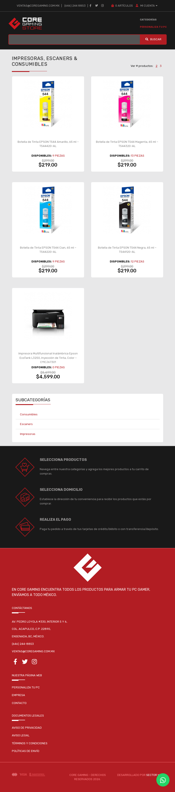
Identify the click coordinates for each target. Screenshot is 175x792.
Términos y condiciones (29, 743)
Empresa (18, 695)
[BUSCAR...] (74, 39)
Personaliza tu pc (26, 687)
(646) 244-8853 (23, 643)
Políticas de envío (25, 751)
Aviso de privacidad (27, 727)
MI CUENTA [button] (147, 5)
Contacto (19, 703)
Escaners (26, 424)
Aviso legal (20, 735)
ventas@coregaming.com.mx (38, 5)
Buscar (153, 39)
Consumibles (29, 414)
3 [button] (161, 66)
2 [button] (156, 66)
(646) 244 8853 (75, 5)
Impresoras (27, 434)
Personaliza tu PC (153, 27)
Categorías (148, 19)
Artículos (122, 5)
